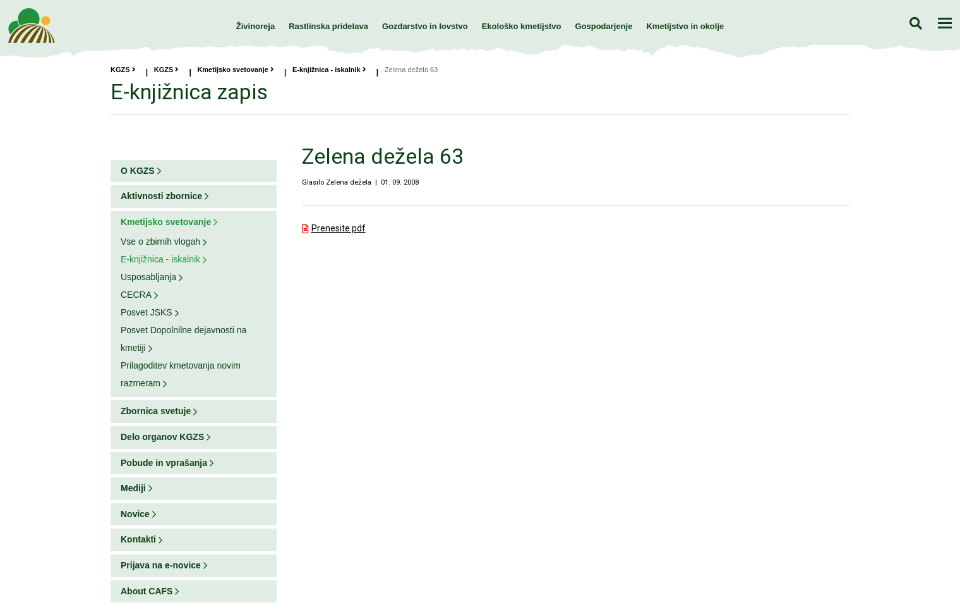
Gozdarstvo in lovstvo (425, 26)
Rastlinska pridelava (328, 26)
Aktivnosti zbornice (161, 196)
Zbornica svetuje (156, 411)
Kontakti (138, 539)
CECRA (136, 295)
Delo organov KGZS (162, 437)
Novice (135, 514)
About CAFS (146, 591)
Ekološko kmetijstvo (521, 26)
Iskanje (915, 23)
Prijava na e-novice (161, 565)
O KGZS (138, 171)
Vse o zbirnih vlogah (160, 241)
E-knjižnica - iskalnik (329, 69)
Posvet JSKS (146, 312)
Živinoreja (255, 26)
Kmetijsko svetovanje (235, 69)
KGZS (123, 69)
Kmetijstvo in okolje (685, 26)
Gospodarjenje (603, 26)
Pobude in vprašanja (164, 463)
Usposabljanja (148, 277)
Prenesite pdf (338, 228)
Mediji (133, 488)
